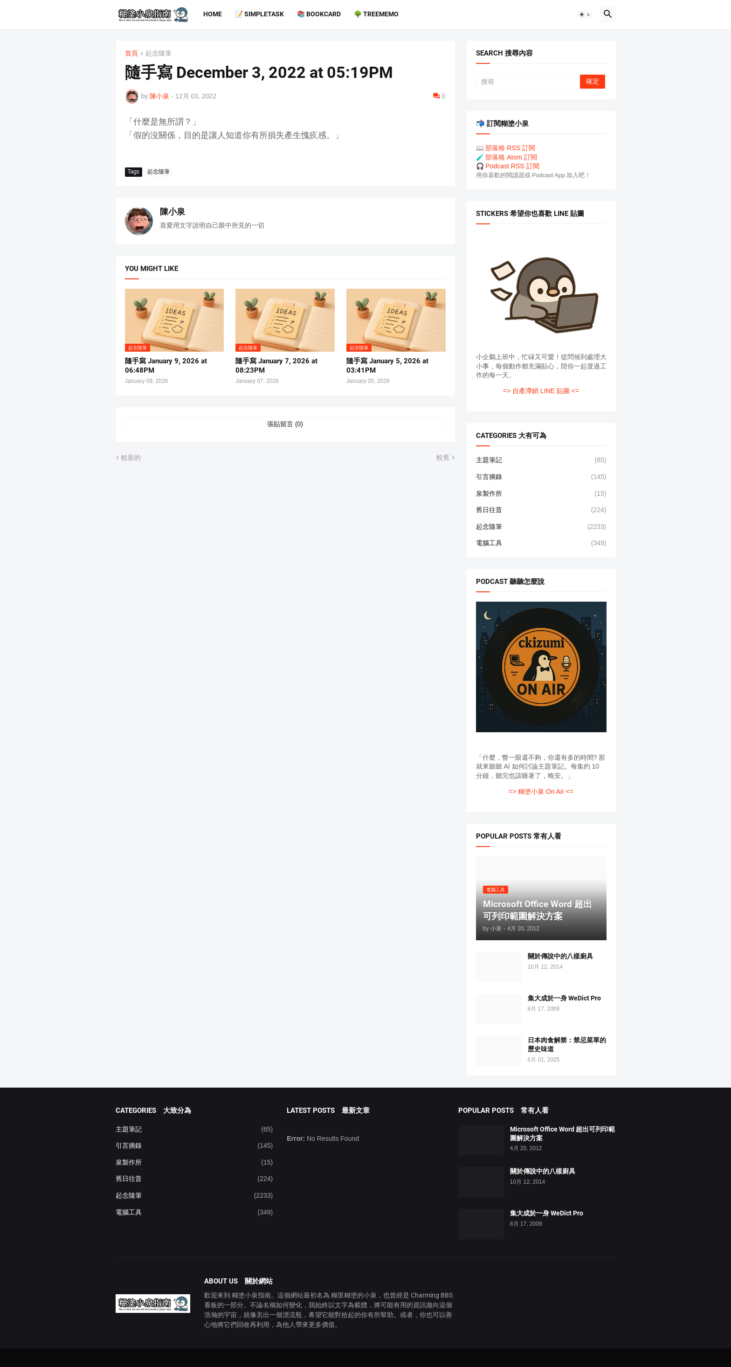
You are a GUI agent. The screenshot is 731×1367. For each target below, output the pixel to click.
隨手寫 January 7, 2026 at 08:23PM (276, 366)
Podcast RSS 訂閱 (512, 166)
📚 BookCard (319, 14)
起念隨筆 (158, 53)
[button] (585, 14)
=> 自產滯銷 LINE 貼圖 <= (541, 391)
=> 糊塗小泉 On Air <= (541, 791)
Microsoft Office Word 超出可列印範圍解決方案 (562, 1133)
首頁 (131, 53)
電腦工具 (541, 543)
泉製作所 (541, 494)
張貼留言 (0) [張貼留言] (285, 424)
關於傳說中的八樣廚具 (560, 956)
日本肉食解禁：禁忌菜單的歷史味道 (567, 1044)
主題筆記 (541, 460)
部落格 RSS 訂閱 (510, 148)
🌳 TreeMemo (376, 14)
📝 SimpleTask (259, 14)
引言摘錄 (541, 477)
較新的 (131, 457)
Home (212, 14)
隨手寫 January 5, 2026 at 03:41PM (387, 366)
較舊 (442, 457)
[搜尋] (528, 82)
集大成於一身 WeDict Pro (564, 998)
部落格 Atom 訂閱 (511, 157)
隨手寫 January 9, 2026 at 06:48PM (166, 366)
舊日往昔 (541, 510)
